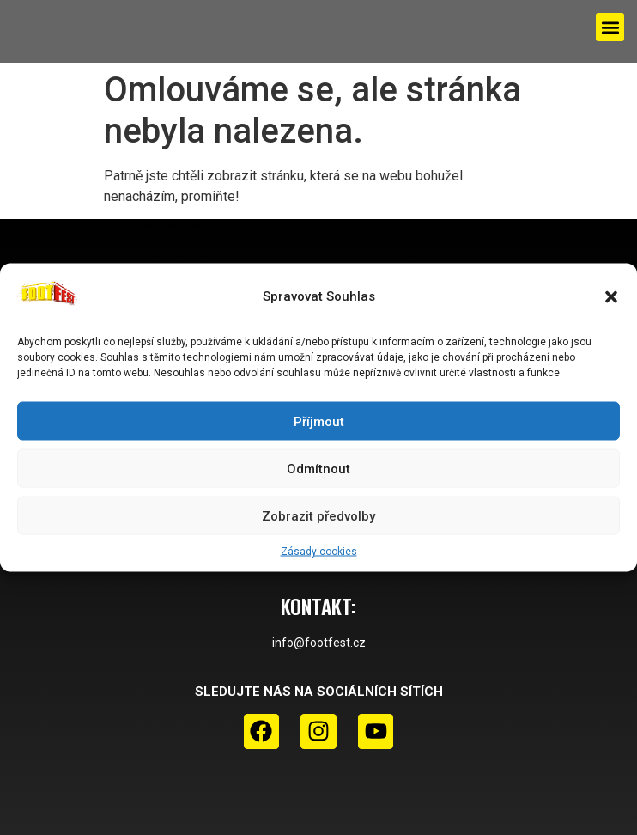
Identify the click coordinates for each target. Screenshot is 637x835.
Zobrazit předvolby (318, 515)
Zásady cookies (319, 551)
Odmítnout (318, 468)
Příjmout (319, 421)
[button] (611, 296)
